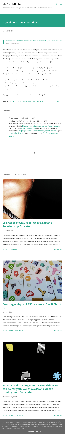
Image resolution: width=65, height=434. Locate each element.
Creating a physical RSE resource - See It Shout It (32, 305)
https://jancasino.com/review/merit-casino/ (41, 126)
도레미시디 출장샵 (16, 133)
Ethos (18, 101)
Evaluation (26, 101)
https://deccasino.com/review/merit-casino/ (38, 131)
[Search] (56, 4)
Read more (58, 249)
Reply (11, 136)
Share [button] (57, 101)
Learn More (29, 432)
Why (41, 101)
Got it (38, 432)
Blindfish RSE (12, 4)
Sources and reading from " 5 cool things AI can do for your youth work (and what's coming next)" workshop (30, 389)
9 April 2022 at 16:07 (27, 118)
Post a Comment (16, 331)
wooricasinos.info (28, 128)
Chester (12, 101)
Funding (35, 101)
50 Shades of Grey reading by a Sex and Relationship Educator (27, 224)
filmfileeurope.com (50, 133)
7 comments (14, 249)
